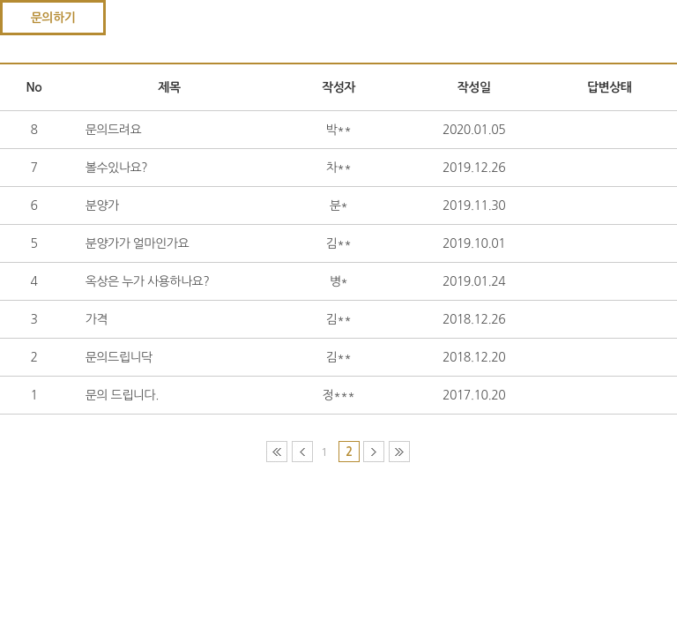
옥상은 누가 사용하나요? (148, 281)
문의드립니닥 (119, 357)
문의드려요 (113, 129)
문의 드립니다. (122, 395)
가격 (97, 319)
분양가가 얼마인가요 (137, 243)
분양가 (102, 205)
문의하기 (53, 17)
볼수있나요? (116, 167)
